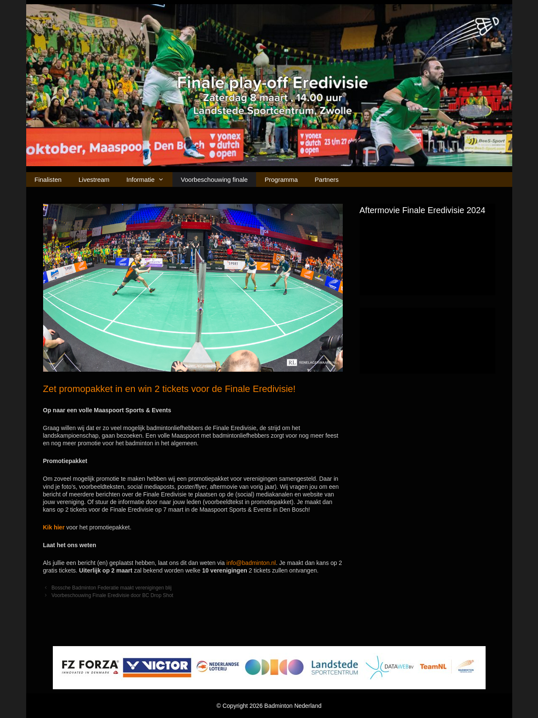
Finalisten (48, 179)
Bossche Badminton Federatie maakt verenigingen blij (112, 588)
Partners (327, 179)
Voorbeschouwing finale (214, 179)
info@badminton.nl (251, 562)
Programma (281, 179)
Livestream (94, 179)
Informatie (149, 179)
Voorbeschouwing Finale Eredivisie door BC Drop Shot (112, 595)
